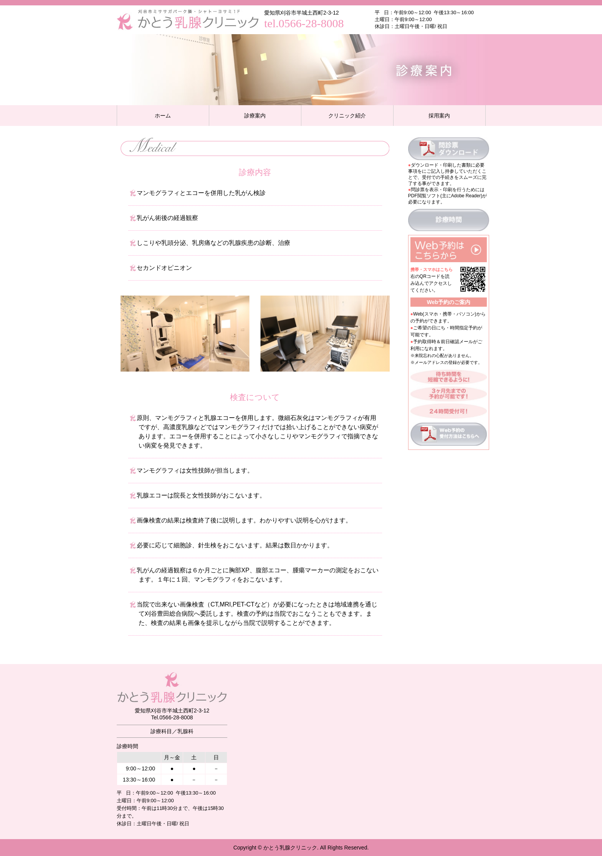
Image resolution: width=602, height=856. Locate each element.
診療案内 (255, 115)
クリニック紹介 (347, 115)
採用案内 (439, 115)
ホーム (163, 115)
